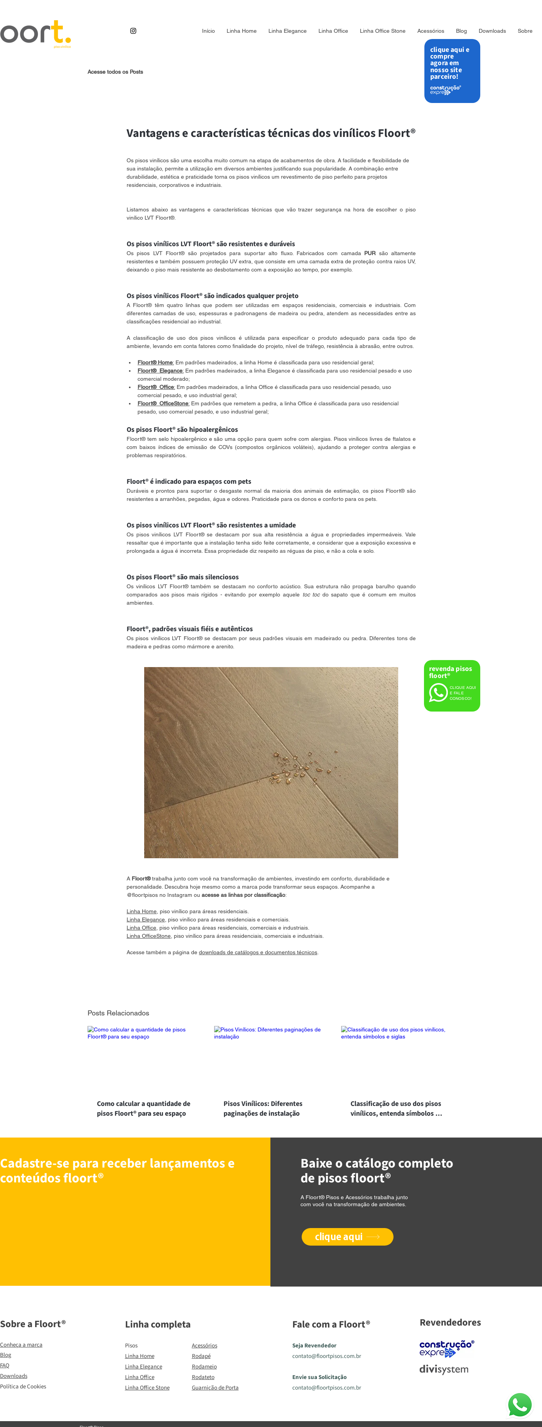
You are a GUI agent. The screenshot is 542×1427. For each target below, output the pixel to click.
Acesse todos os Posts (115, 72)
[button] (430, 31)
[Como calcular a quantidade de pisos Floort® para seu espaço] (144, 1058)
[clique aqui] (348, 1237)
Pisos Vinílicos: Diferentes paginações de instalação (263, 1108)
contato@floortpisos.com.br (326, 1356)
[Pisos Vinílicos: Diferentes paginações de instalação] (271, 1058)
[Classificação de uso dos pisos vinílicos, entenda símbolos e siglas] (398, 1058)
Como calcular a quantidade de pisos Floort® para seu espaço (143, 1108)
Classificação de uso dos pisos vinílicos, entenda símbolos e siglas (396, 1108)
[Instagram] (133, 31)
